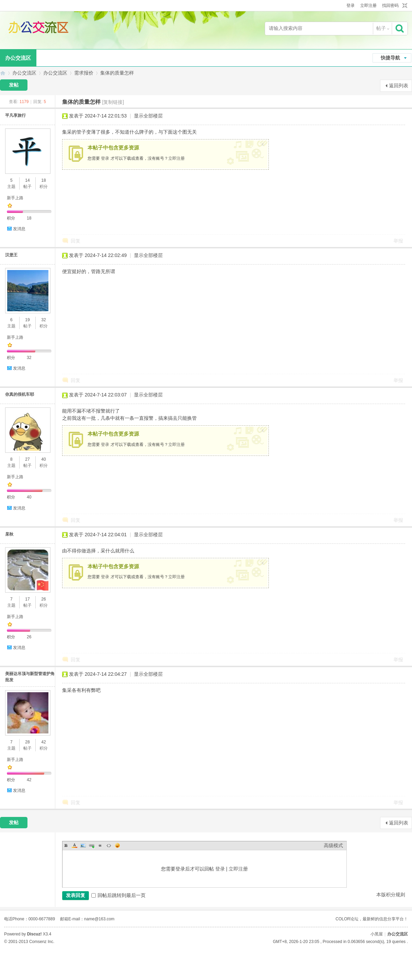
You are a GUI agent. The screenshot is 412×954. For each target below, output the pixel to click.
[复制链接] (113, 102)
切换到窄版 (404, 6)
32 (43, 319)
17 (27, 599)
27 (27, 459)
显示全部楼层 (148, 116)
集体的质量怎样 (117, 73)
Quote (100, 845)
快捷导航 (390, 57)
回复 (75, 241)
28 (27, 742)
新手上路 (15, 197)
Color (74, 845)
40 (43, 459)
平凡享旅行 (15, 115)
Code (108, 845)
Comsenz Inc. (41, 941)
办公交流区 (2, 73)
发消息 (19, 228)
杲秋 (9, 534)
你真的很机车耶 (19, 394)
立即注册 (368, 5)
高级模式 (333, 845)
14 (27, 180)
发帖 (14, 85)
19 (27, 319)
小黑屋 (376, 934)
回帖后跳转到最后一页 (118, 895)
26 (43, 599)
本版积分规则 (390, 894)
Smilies (117, 845)
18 (43, 180)
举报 (398, 241)
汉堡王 (11, 254)
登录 (350, 5)
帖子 (381, 28)
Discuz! (34, 934)
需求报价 (83, 73)
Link (91, 845)
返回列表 (398, 85)
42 (43, 742)
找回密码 (390, 5)
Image (83, 845)
